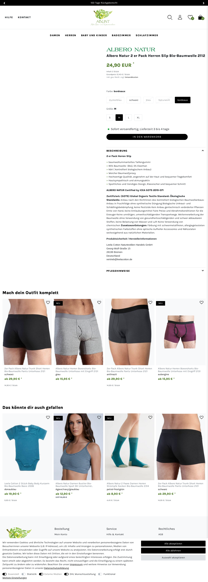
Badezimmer (121, 35)
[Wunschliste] (190, 17)
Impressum (76, 564)
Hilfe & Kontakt (115, 534)
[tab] (156, 207)
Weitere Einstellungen (14, 577)
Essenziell (13, 574)
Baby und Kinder (94, 35)
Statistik (32, 574)
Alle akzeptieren (173, 543)
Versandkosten (131, 77)
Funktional (109, 574)
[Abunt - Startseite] (103, 17)
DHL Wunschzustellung (83, 574)
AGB (160, 534)
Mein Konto (60, 534)
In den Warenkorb (147, 136)
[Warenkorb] (200, 17)
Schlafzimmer (147, 35)
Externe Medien (53, 574)
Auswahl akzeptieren (173, 557)
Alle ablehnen (173, 550)
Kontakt (24, 17)
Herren (70, 35)
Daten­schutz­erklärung (56, 568)
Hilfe (9, 17)
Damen (55, 35)
